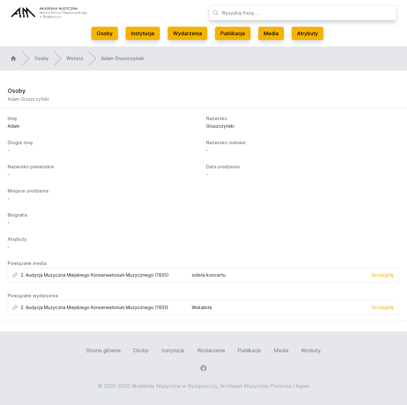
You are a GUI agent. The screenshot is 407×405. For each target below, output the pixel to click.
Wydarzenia (187, 33)
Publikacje (232, 33)
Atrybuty (307, 33)
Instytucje (143, 33)
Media (271, 33)
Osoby (105, 33)
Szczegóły (382, 275)
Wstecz (74, 58)
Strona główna (103, 350)
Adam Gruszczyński (122, 58)
